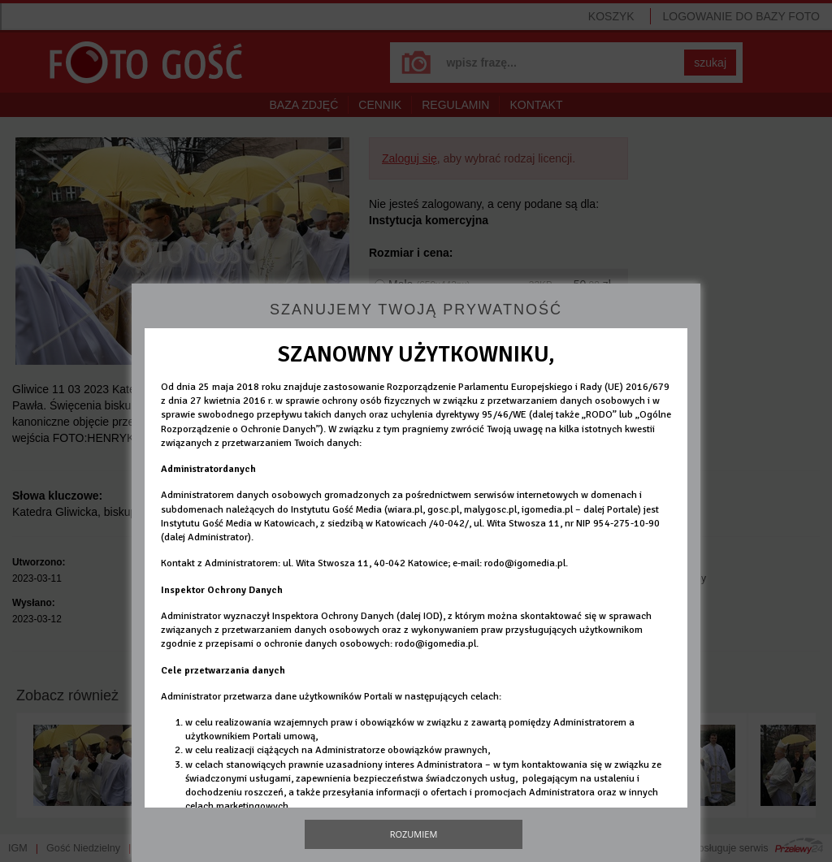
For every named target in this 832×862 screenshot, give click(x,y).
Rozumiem (414, 834)
